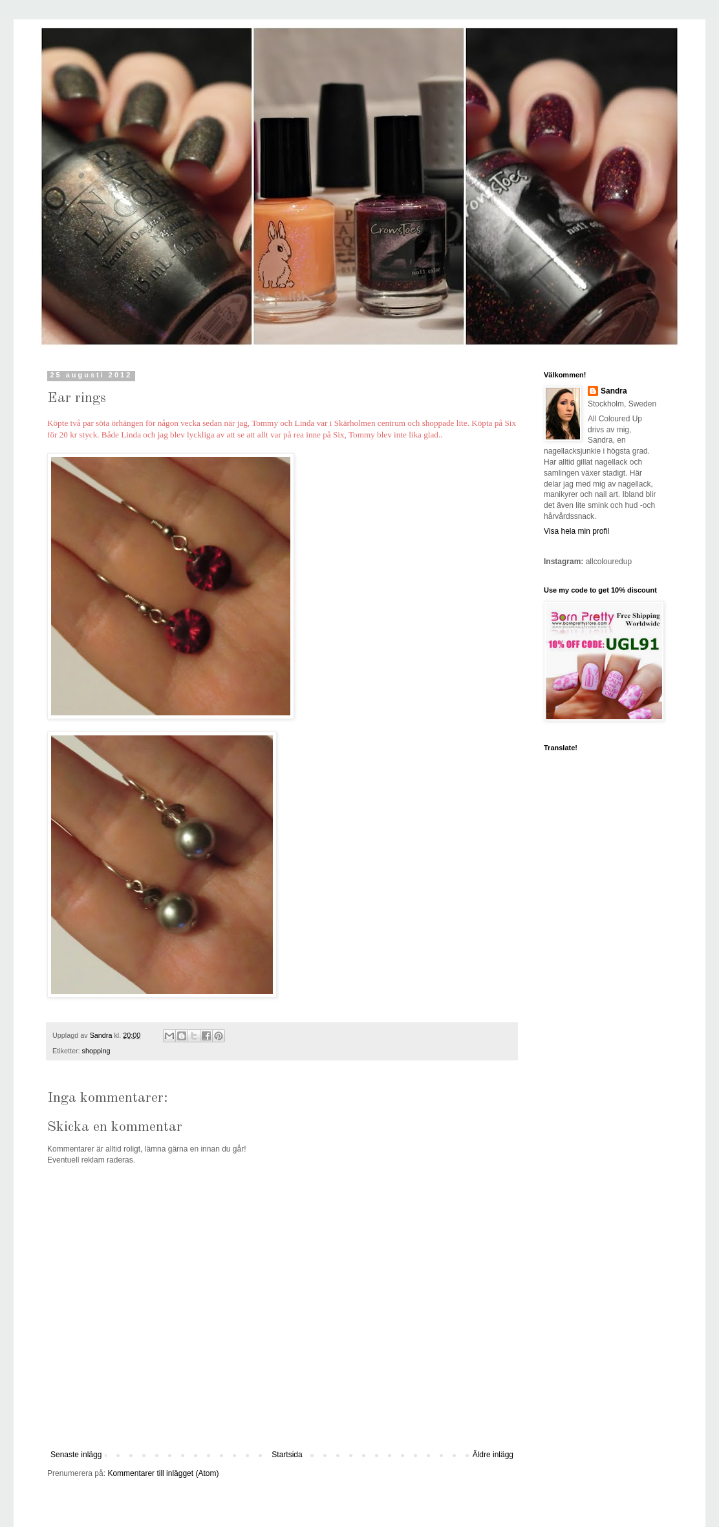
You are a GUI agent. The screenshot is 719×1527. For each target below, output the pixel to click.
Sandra (614, 390)
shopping (96, 1051)
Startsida (287, 1454)
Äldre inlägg (493, 1454)
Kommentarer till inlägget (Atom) (163, 1473)
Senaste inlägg (76, 1454)
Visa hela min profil (576, 531)
